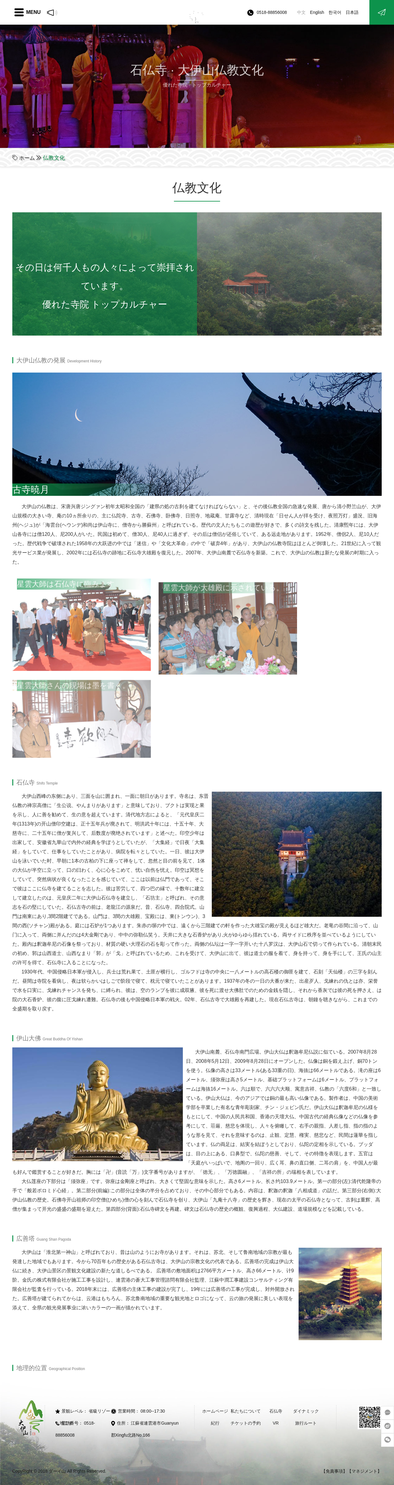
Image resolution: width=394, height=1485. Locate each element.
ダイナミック (306, 1411)
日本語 (352, 12)
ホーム (27, 158)
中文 (301, 12)
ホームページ (215, 1411)
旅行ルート (306, 1423)
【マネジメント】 (364, 1471)
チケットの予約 (246, 1423)
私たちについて (246, 1411)
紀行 (215, 1423)
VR (276, 1423)
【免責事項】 (334, 1471)
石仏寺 (275, 1411)
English (317, 12)
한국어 (334, 12)
